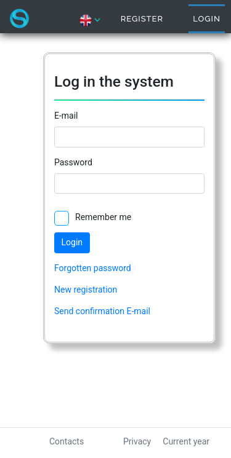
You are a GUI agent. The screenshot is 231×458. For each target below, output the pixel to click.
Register (142, 18)
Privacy (137, 441)
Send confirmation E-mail (102, 311)
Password (73, 162)
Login (207, 18)
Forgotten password (92, 268)
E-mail (66, 115)
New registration (85, 289)
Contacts (66, 441)
